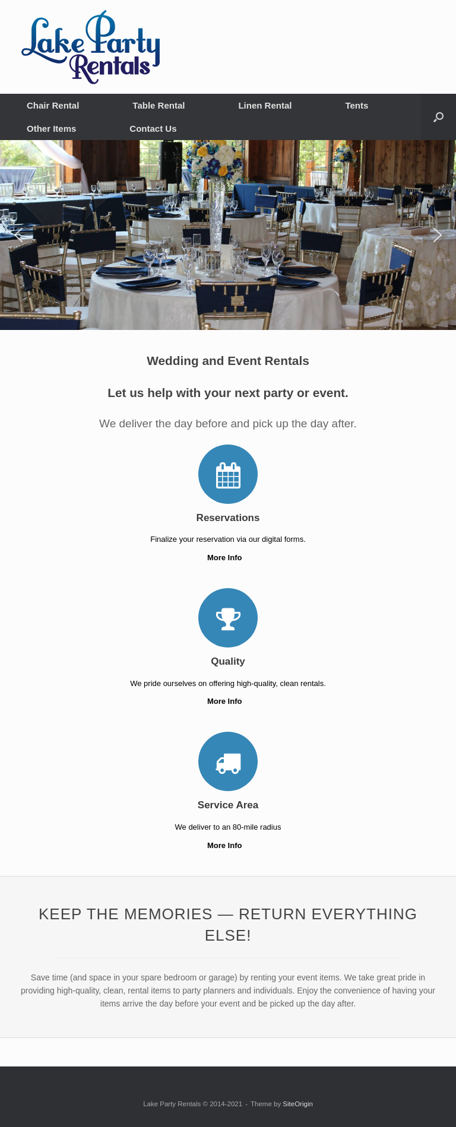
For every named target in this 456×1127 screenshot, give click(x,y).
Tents (356, 105)
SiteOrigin (298, 1103)
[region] (228, 235)
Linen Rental (265, 105)
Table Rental (158, 105)
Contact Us (152, 128)
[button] (438, 117)
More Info (228, 557)
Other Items (51, 128)
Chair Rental (53, 105)
